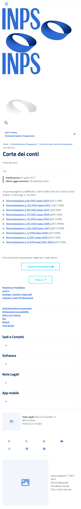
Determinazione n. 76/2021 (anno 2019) (27, 219)
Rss (4, 318)
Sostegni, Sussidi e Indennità (17, 294)
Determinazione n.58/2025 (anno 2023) (27, 200)
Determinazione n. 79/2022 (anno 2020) (28, 214)
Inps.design (8, 325)
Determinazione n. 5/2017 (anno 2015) (27, 237)
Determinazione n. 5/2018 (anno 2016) (27, 232)
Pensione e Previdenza (13, 287)
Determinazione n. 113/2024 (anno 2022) (28, 205)
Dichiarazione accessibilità (15, 312)
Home (6, 144)
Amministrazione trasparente (17, 308)
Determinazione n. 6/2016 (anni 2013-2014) (29, 242)
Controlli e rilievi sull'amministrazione (55, 144)
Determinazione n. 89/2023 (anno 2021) (27, 209)
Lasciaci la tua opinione (40, 266)
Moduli (5, 322)
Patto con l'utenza (11, 315)
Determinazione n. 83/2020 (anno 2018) (28, 223)
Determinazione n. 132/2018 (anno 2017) (28, 228)
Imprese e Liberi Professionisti (17, 298)
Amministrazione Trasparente (24, 144)
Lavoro (5, 291)
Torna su (40, 279)
